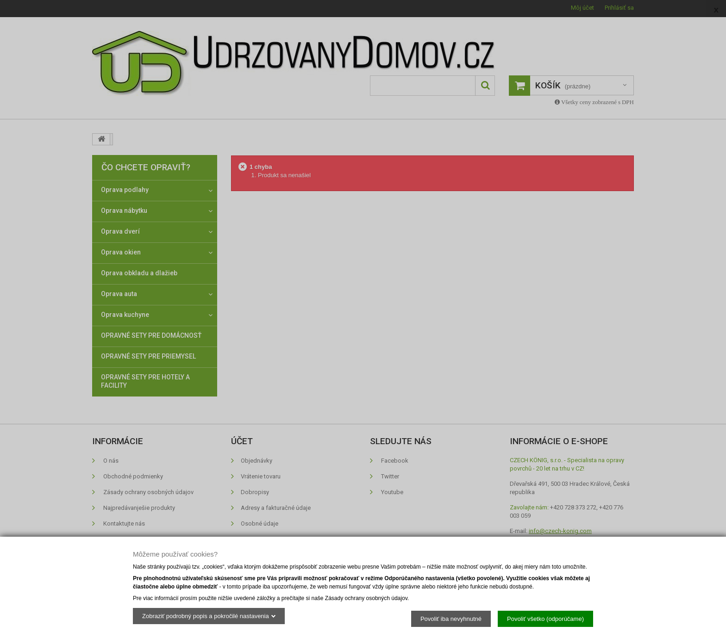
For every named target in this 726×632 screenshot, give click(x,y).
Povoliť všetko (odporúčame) (545, 618)
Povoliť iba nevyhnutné (451, 618)
